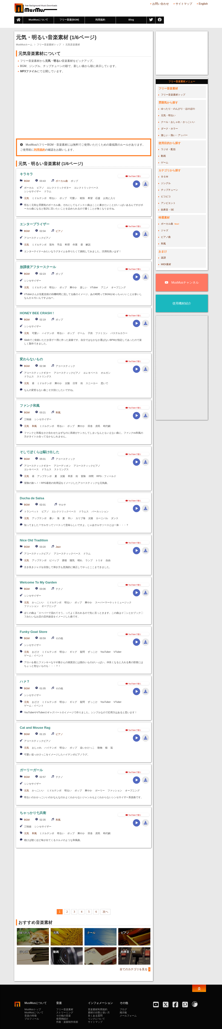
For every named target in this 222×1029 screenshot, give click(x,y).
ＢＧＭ (164, 176)
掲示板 (123, 1012)
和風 (58, 412)
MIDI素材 (166, 264)
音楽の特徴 (30, 1015)
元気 (26, 198)
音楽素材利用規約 (97, 1009)
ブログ (123, 1009)
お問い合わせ (160, 3)
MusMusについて (38, 19)
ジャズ (164, 230)
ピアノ (59, 231)
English (203, 3)
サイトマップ (184, 3)
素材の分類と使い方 (99, 1012)
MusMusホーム (24, 44)
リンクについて (96, 1018)
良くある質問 (95, 1015)
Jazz (58, 546)
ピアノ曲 (166, 237)
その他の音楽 (63, 1015)
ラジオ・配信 (168, 149)
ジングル (166, 183)
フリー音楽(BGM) (69, 19)
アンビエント (168, 203)
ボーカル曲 (62, 181)
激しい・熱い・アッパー (174, 135)
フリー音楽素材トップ (49, 44)
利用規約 (100, 19)
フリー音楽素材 (64, 1009)
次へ (105, 911)
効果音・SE (167, 209)
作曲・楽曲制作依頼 (67, 1021)
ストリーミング (64, 1012)
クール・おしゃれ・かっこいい (178, 122)
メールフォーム (128, 1015)
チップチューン (169, 189)
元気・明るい (168, 115)
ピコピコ (166, 196)
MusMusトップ (32, 1009)
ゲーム (164, 162)
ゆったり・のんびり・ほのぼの (178, 108)
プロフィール (31, 1018)
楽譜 (163, 257)
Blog (131, 19)
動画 (163, 155)
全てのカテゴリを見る (133, 969)
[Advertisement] (83, 105)
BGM (27, 181)
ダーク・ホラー (169, 128)
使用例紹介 (62, 1018)
